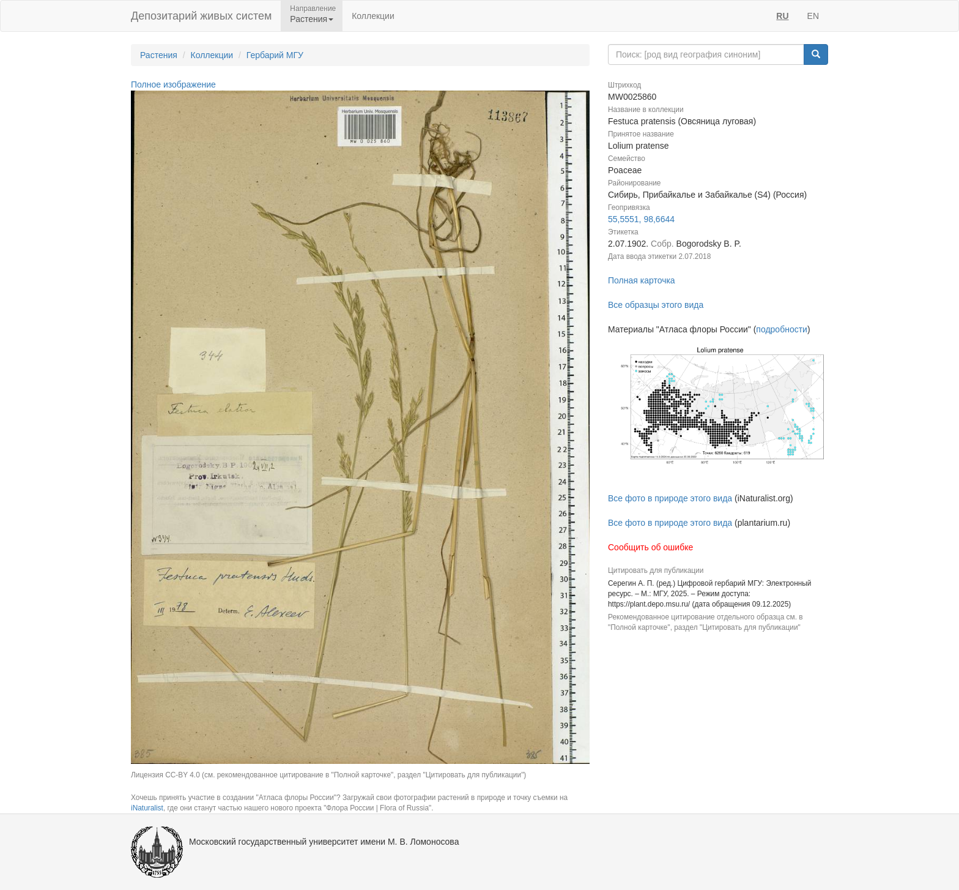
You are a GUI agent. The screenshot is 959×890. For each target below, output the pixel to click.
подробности (781, 329)
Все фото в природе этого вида (670, 498)
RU (782, 16)
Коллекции (373, 16)
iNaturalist (147, 808)
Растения (158, 55)
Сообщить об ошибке (650, 547)
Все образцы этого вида (655, 305)
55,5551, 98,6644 (641, 219)
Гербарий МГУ (274, 55)
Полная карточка (641, 280)
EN (813, 16)
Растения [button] (311, 19)
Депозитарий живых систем (201, 16)
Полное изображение (173, 84)
